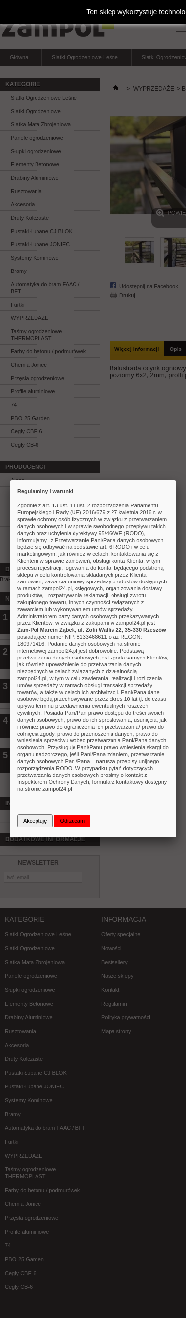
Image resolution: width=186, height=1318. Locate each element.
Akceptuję (35, 821)
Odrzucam (72, 821)
